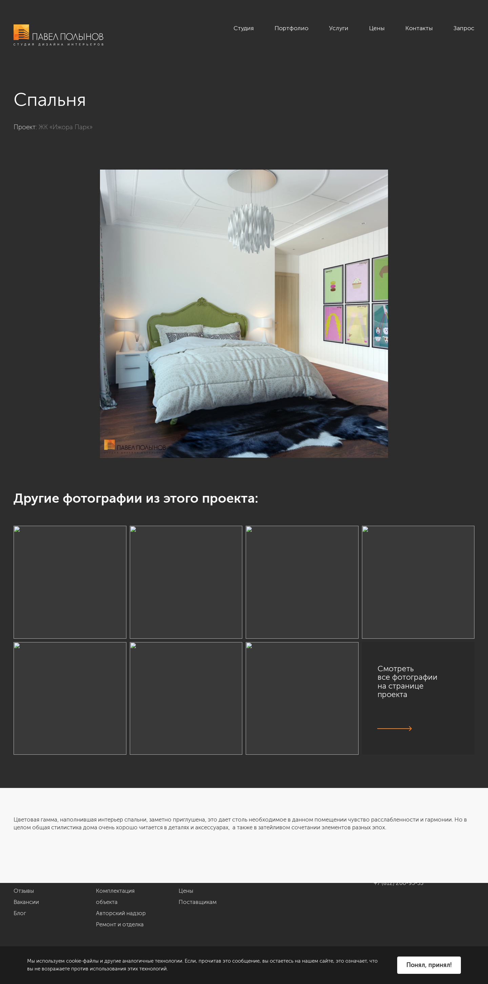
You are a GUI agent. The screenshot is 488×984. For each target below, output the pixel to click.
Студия (243, 28)
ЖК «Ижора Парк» (66, 127)
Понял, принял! (429, 965)
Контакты (419, 28)
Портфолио (291, 28)
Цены (377, 28)
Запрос (463, 28)
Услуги (338, 28)
